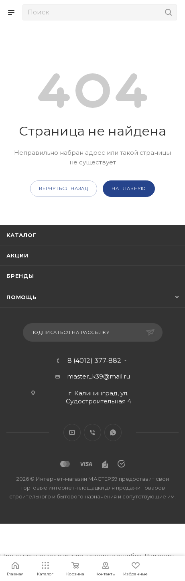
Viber (92, 432)
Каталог (21, 235)
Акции (17, 255)
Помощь (21, 297)
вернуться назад (63, 188)
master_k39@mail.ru (98, 376)
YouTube (72, 432)
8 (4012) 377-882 (94, 361)
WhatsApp (113, 432)
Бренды (20, 276)
